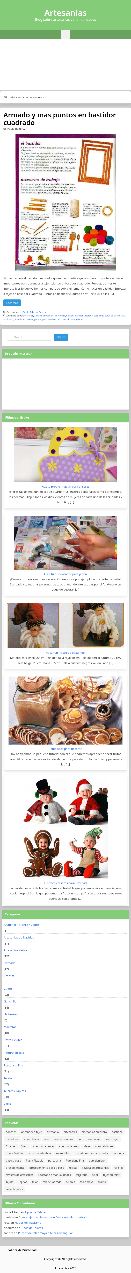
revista (73, 1168)
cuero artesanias (43, 1146)
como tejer (112, 1139)
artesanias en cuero (94, 1132)
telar (73, 319)
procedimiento (15, 1168)
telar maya (86, 1182)
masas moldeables (39, 1153)
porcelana (54, 1160)
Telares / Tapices (38, 312)
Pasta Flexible (13, 1040)
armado (38, 315)
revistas (118, 1168)
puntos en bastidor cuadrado (56, 319)
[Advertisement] (65, 64)
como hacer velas (89, 1139)
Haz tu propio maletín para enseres (65, 486)
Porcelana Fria (13, 1065)
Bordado (10, 963)
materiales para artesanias (91, 1153)
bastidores (99, 315)
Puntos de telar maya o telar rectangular (45, 1233)
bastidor (70, 315)
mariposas (8, 319)
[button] (65, 34)
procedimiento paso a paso (46, 1168)
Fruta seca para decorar (65, 749)
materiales (19, 319)
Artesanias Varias (15, 950)
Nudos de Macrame (28, 1223)
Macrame (10, 1027)
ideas (86, 1146)
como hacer (31, 1139)
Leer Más (12, 303)
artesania (53, 1132)
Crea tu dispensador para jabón (65, 574)
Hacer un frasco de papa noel (65, 653)
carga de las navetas (114, 315)
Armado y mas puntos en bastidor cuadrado (59, 118)
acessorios (28, 315)
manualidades (104, 1146)
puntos (37, 319)
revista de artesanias (95, 1168)
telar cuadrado (52, 1182)
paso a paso (13, 1160)
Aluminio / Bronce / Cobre (21, 925)
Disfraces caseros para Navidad (65, 883)
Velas (7, 1104)
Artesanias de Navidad (19, 937)
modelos (119, 1153)
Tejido (26, 312)
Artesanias (65, 12)
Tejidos (22, 1182)
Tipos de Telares (36, 1212)
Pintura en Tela (14, 1053)
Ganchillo (10, 1001)
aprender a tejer (31, 1132)
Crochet (9, 976)
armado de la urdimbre (54, 315)
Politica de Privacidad (22, 1250)
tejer (95, 1175)
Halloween (11, 1014)
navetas (29, 319)
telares (79, 319)
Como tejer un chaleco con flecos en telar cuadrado (53, 1217)
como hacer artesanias (58, 1139)
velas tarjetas (14, 1189)
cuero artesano (68, 1146)
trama (102, 1182)
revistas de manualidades (54, 1175)
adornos (11, 1132)
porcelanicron (97, 1160)
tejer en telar (111, 1175)
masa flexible (14, 1153)
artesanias (70, 1132)
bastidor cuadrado (84, 315)
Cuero (8, 989)
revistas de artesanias (19, 1175)
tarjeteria (82, 1175)
